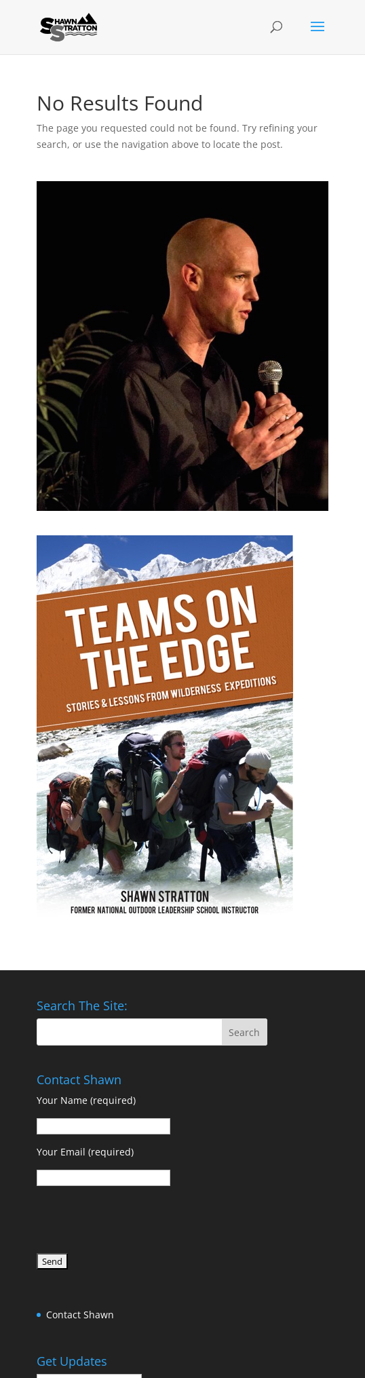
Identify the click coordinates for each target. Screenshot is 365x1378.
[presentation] (140, 1221)
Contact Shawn (80, 1314)
